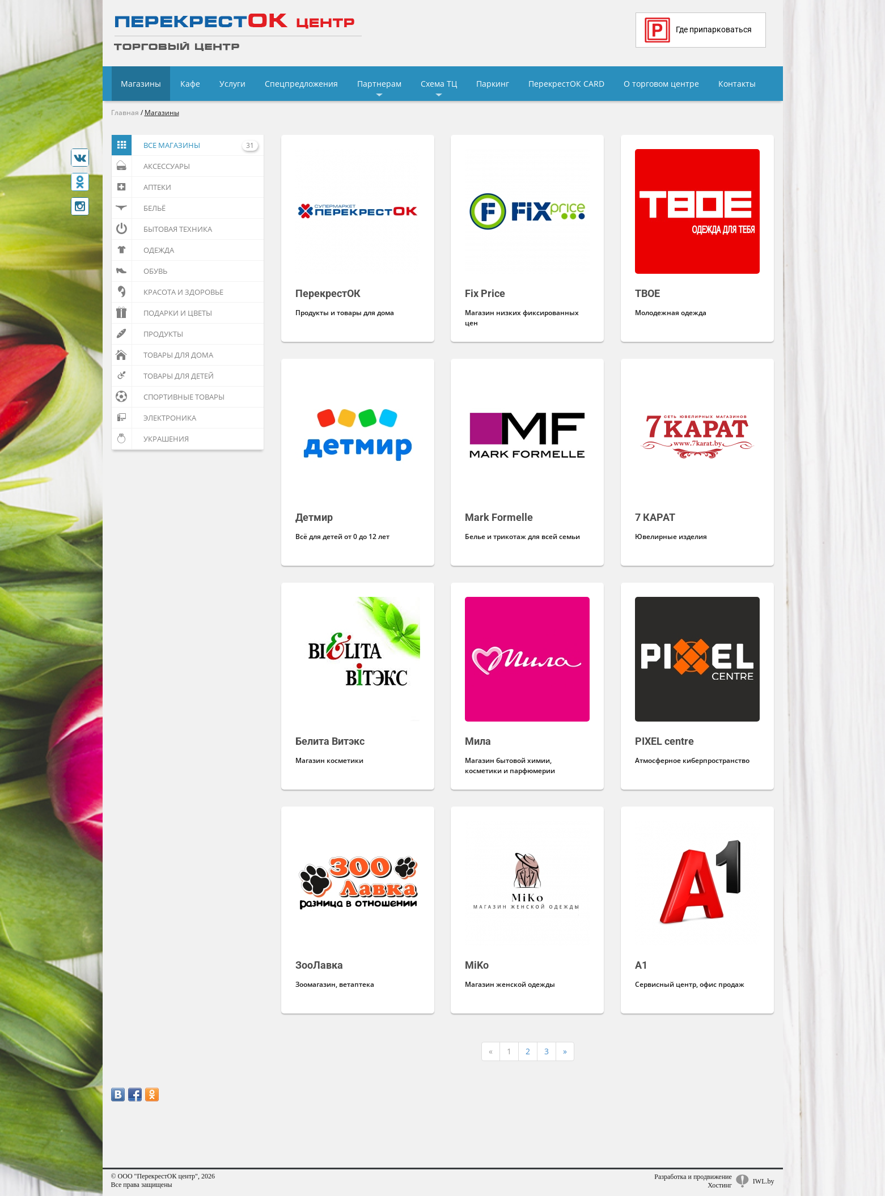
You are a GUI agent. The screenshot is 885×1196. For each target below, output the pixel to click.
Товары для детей (163, 376)
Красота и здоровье (167, 292)
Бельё (139, 208)
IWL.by (763, 1181)
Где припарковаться (698, 30)
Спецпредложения (301, 83)
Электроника (154, 418)
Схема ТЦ (439, 83)
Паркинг (492, 83)
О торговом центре (661, 83)
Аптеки (141, 187)
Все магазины (185, 145)
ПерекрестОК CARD (566, 83)
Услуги (232, 83)
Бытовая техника (162, 229)
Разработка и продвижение (693, 1177)
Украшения (150, 439)
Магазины (141, 83)
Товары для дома (162, 355)
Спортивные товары (168, 397)
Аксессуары (151, 166)
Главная (125, 112)
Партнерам (379, 83)
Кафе (190, 83)
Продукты (147, 334)
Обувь (139, 271)
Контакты (737, 83)
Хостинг (720, 1185)
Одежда (143, 250)
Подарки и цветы (162, 313)
